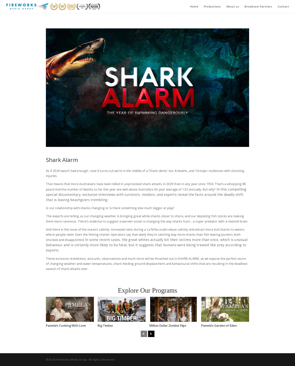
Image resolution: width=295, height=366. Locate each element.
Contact (283, 6)
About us (232, 6)
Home (194, 6)
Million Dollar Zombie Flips (168, 325)
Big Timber (105, 325)
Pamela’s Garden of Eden (220, 325)
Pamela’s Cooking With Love (66, 325)
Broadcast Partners (258, 6)
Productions (212, 6)
